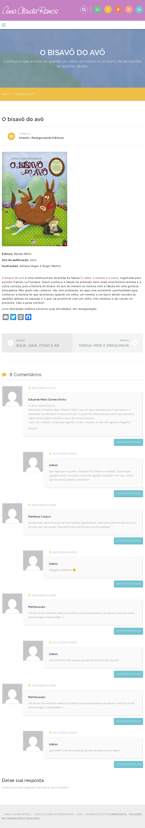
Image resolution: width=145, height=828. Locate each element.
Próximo (124, 340)
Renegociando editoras (48, 137)
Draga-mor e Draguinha (104, 345)
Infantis (24, 137)
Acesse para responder (128, 442)
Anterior (20, 340)
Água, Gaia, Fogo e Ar (37, 345)
